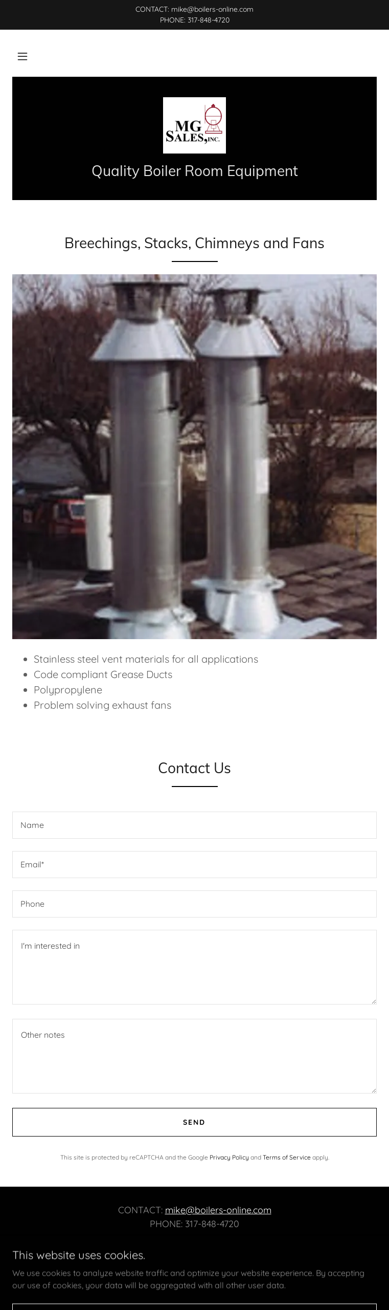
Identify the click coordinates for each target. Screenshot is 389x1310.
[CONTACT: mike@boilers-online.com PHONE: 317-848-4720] (194, 15)
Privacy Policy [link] (229, 1157)
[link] (194, 125)
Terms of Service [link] (287, 1157)
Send (194, 1122)
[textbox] (194, 825)
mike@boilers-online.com (218, 1210)
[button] (22, 56)
